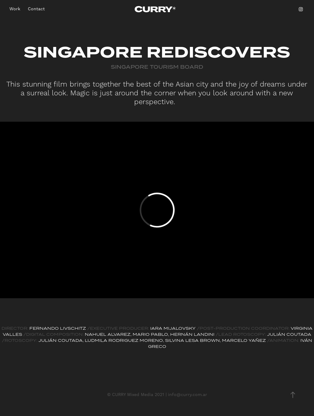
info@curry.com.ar (187, 395)
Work (14, 9)
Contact (36, 9)
